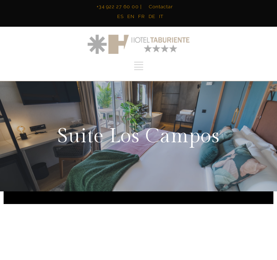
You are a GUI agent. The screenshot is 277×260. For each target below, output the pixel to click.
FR (141, 16)
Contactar (161, 6)
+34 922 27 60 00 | (119, 6)
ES (120, 16)
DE (152, 16)
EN (131, 16)
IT (161, 16)
